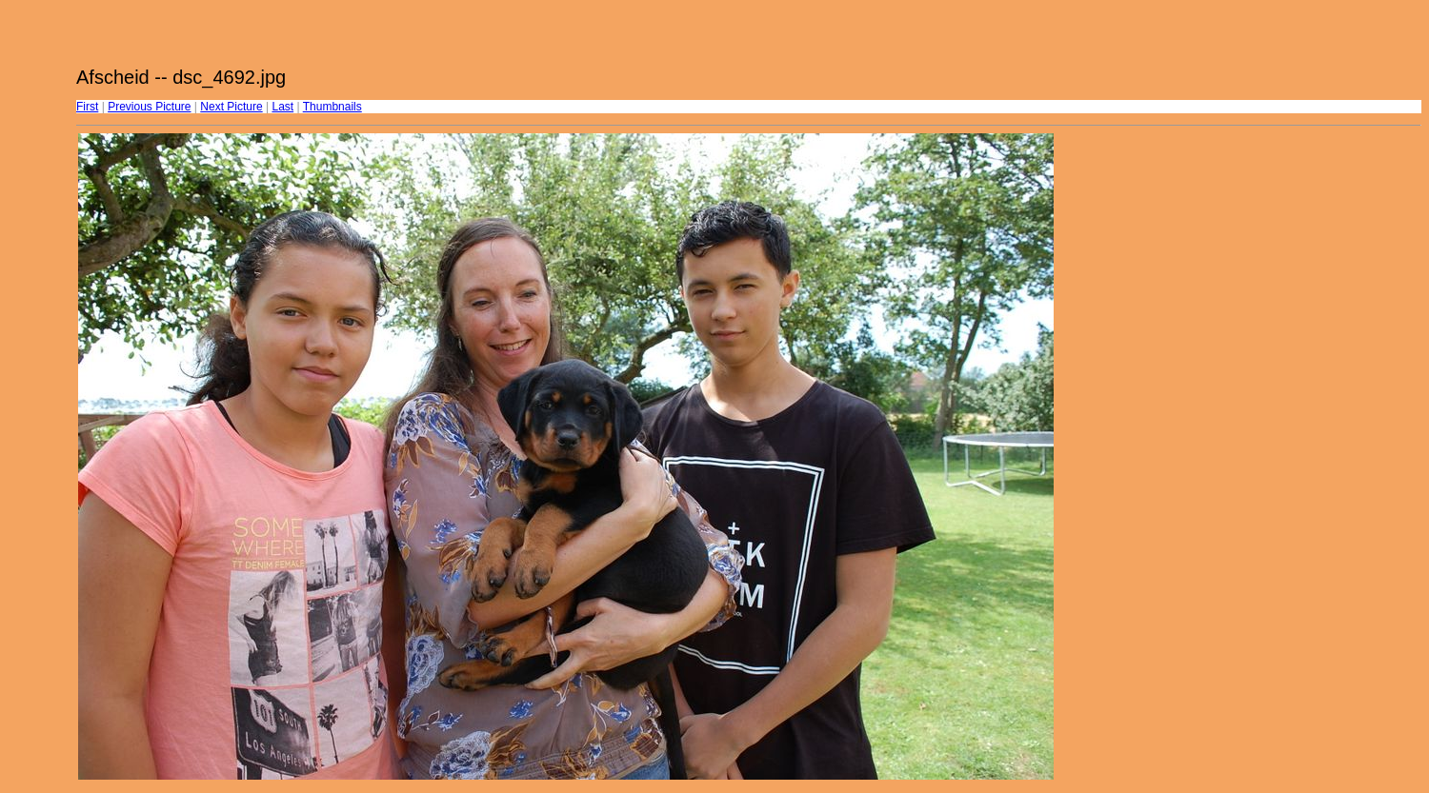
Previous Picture (149, 106)
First (87, 106)
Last (282, 106)
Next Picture (231, 106)
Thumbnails (332, 106)
